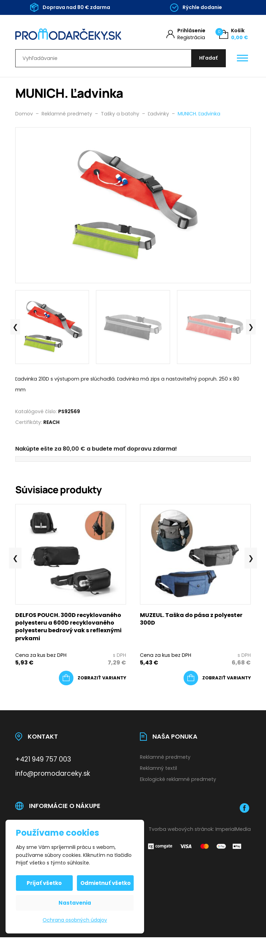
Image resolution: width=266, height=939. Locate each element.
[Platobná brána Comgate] (195, 848)
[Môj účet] (185, 34)
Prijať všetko (44, 883)
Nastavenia (75, 902)
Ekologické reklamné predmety (178, 780)
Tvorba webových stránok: (181, 830)
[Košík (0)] (233, 34)
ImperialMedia (233, 830)
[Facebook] (244, 809)
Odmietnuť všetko (105, 883)
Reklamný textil (158, 769)
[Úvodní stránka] (68, 34)
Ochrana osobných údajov (75, 919)
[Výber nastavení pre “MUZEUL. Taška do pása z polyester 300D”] (217, 679)
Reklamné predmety (165, 758)
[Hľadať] (207, 59)
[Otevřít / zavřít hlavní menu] (242, 59)
